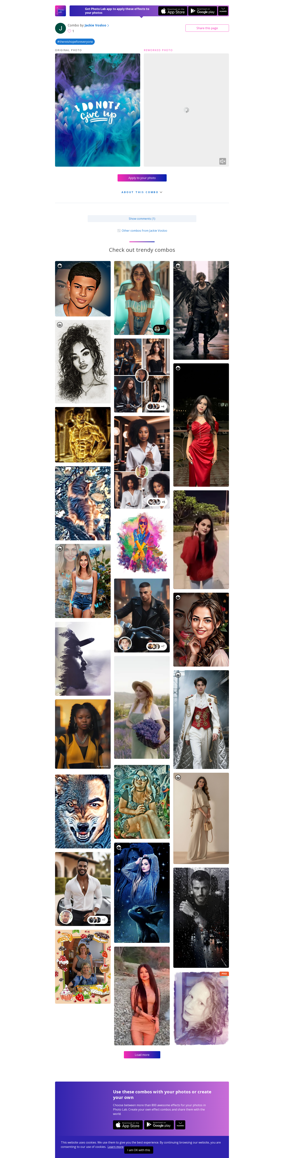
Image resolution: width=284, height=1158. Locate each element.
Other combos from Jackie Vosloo (142, 231)
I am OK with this (138, 1150)
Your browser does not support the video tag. (186, 110)
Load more (142, 1055)
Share (207, 28)
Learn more (116, 1147)
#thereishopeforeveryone (75, 42)
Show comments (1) (142, 219)
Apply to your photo (142, 178)
